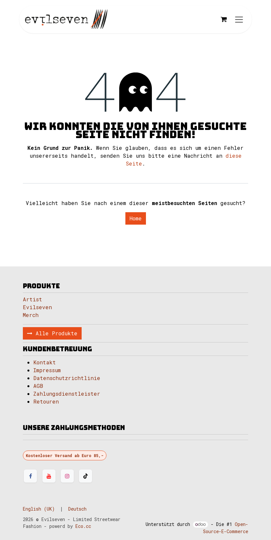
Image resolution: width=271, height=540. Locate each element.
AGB (38, 385)
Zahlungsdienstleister (66, 393)
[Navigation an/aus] (239, 19)
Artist (32, 299)
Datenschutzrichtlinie (66, 377)
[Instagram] (67, 476)
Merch (31, 314)
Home (136, 218)
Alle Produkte (52, 333)
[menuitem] (39, 508)
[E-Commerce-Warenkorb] (223, 19)
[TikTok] (85, 476)
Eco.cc (83, 526)
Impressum (47, 370)
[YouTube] (49, 476)
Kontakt (44, 362)
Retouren (46, 401)
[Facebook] (30, 476)
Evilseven (37, 307)
